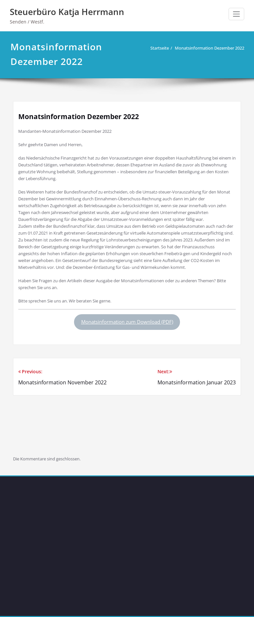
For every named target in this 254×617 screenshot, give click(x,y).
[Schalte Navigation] (236, 14)
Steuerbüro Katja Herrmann (67, 12)
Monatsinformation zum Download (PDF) (127, 321)
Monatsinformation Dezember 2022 (208, 48)
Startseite (158, 48)
